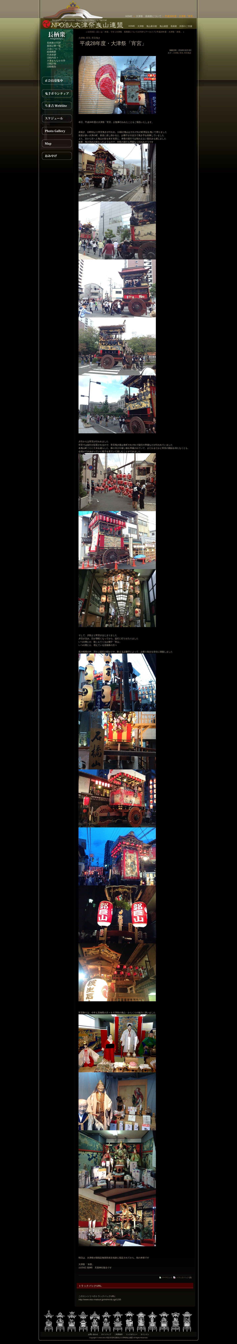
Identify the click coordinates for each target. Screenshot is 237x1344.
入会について (54, 48)
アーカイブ (150, 32)
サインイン (145, 1334)
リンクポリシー (131, 1334)
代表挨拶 (51, 54)
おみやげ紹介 (56, 156)
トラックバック (181, 1277)
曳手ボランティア (56, 93)
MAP (56, 143)
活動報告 (51, 66)
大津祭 (140, 26)
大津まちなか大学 (56, 60)
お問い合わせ (93, 1334)
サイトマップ (106, 1334)
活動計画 (51, 63)
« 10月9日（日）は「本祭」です (100, 32)
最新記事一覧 (54, 45)
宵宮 (88, 38)
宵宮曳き (96, 38)
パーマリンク (165, 1277)
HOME (128, 16)
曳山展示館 (151, 26)
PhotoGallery (56, 131)
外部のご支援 (185, 26)
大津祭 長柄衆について (148, 16)
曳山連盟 (163, 26)
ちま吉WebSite (56, 105)
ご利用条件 (118, 1334)
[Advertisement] (158, 5)
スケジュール (56, 118)
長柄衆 (174, 26)
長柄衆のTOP (54, 42)
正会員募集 (56, 80)
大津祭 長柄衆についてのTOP (130, 32)
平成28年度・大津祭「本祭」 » (170, 32)
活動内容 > (52, 57)
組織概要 (51, 51)
